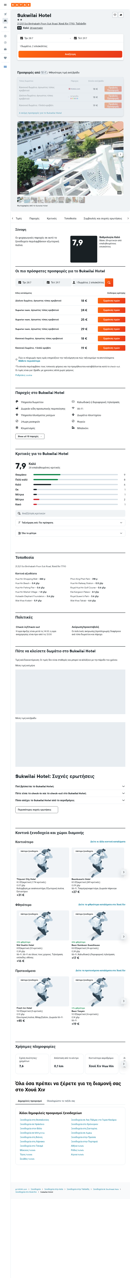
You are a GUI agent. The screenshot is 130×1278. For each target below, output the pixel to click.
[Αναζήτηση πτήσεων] (5, 14)
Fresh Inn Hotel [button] (24, 1008)
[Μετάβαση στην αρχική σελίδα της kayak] (21, 5)
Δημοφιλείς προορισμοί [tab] (30, 1101)
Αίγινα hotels (77, 1154)
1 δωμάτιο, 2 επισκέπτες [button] (33, 46)
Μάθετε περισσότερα (29, 361)
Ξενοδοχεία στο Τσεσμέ (31, 1145)
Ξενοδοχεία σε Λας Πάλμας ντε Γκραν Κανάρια (93, 1119)
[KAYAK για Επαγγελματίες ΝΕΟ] (5, 49)
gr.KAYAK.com (21, 1189)
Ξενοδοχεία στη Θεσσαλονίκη (34, 1119)
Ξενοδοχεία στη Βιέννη (31, 1137)
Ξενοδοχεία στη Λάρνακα (32, 1141)
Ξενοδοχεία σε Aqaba (81, 1132)
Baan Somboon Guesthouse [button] (86, 945)
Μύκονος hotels (27, 1150)
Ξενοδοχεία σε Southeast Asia (106, 1189)
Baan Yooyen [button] (78, 1011)
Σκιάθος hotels (27, 1158)
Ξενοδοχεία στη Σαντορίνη (84, 1128)
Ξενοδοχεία (36, 1189)
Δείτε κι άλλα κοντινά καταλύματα (107, 841)
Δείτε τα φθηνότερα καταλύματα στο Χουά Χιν (101, 904)
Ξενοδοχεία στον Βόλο (31, 1128)
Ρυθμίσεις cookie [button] (23, 375)
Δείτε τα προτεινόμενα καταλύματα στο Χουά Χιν (100, 970)
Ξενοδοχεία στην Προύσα (83, 1137)
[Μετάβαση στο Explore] (5, 36)
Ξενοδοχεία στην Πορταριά (84, 1141)
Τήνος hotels (26, 1154)
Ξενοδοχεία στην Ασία (53, 1189)
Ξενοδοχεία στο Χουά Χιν (26, 1192)
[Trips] (5, 58)
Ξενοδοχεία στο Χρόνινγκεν (84, 1124)
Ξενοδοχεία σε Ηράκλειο (32, 1124)
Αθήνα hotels (77, 1145)
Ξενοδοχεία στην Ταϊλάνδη (78, 1189)
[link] (84, 301)
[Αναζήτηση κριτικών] (73, 513)
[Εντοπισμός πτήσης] (5, 43)
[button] (5, 4)
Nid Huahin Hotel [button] (25, 945)
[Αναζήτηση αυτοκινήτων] (5, 27)
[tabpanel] (70, 1136)
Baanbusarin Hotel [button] (81, 879)
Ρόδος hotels (77, 1150)
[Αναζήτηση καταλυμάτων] (5, 21)
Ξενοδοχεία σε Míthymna (32, 1132)
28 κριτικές (36, 27)
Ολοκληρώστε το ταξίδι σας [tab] (61, 1101)
